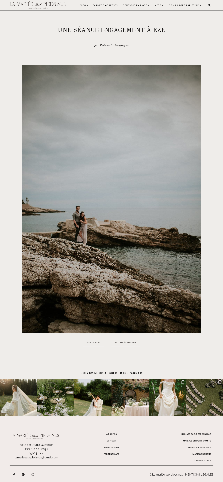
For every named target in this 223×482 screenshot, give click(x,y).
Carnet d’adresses (105, 5)
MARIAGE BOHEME (202, 454)
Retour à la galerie (125, 342)
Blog (82, 5)
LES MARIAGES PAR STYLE (183, 5)
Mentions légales (199, 474)
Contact (111, 441)
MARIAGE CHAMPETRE (199, 447)
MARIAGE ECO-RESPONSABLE (196, 434)
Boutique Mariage (135, 5)
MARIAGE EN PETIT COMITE (197, 441)
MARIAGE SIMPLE (202, 461)
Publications (111, 447)
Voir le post (93, 342)
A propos (111, 434)
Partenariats (111, 454)
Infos (157, 5)
